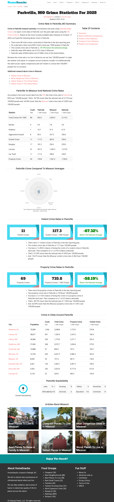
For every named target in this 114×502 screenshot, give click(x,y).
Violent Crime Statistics (88, 39)
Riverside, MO (14, 369)
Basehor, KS (13, 359)
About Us (103, 2)
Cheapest (48, 472)
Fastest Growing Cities (54, 486)
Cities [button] (49, 2)
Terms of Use (84, 483)
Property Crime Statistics (89, 41)
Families (48, 483)
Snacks (17, 2)
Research (48, 491)
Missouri (45, 101)
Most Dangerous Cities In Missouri (24, 78)
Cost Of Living (65, 17)
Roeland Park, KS (15, 364)
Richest (48, 496)
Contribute (83, 478)
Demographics (49, 17)
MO (15, 6)
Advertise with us (85, 475)
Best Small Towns (52, 480)
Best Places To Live (53, 478)
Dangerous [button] (85, 2)
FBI (43, 95)
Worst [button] (77, 2)
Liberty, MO (13, 339)
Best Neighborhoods (53, 475)
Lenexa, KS (13, 334)
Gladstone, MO (14, 344)
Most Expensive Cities (54, 488)
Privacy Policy (84, 480)
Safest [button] (61, 2)
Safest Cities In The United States (24, 84)
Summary (82, 33)
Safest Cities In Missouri (20, 76)
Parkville (20, 6)
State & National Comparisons (91, 36)
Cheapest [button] (69, 2)
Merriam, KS (13, 354)
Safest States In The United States (24, 81)
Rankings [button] (94, 2)
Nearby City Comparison (88, 44)
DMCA (81, 486)
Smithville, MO (14, 349)
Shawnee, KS (14, 329)
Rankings (48, 494)
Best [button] (55, 2)
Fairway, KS (13, 374)
